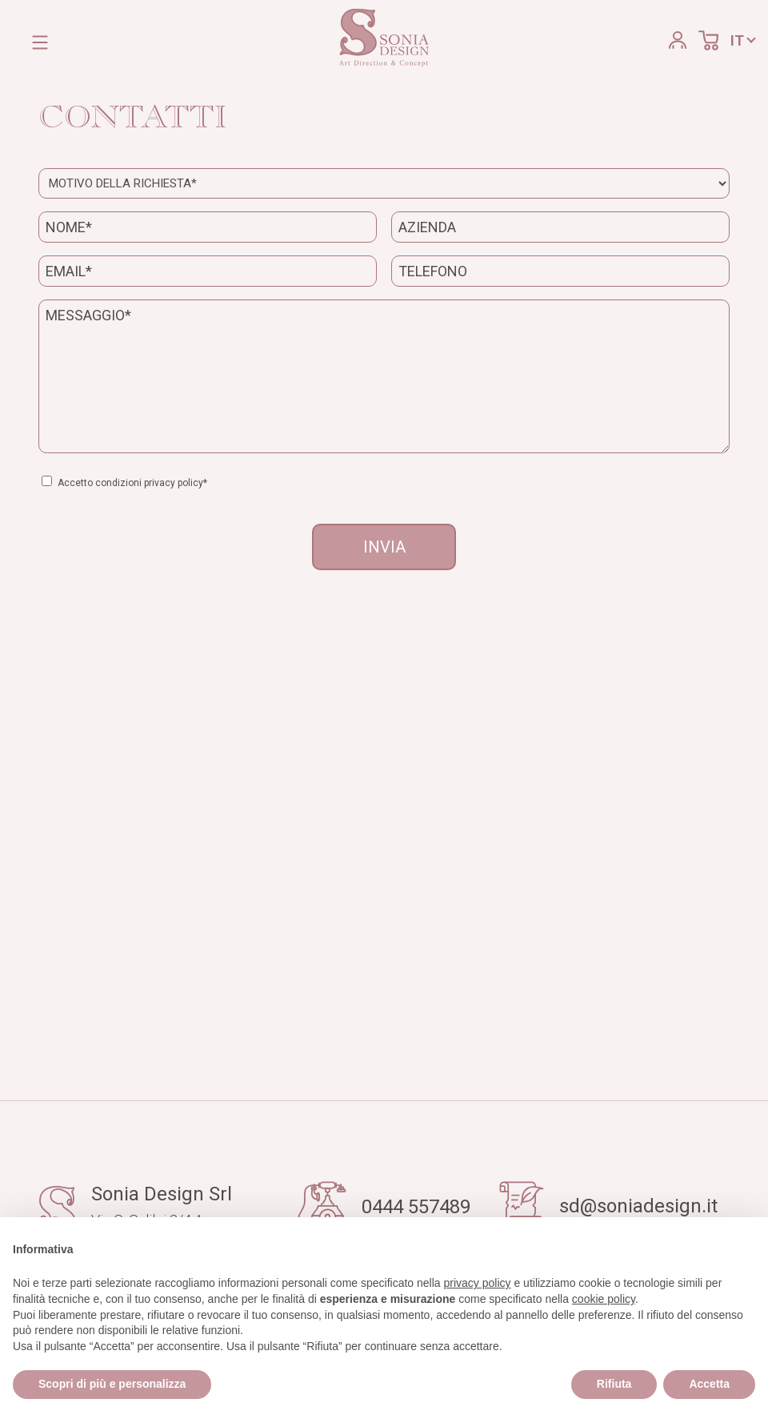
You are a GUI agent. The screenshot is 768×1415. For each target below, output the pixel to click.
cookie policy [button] (603, 1298)
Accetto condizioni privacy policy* (136, 482)
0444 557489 (416, 1207)
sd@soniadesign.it (638, 1206)
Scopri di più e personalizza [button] (112, 1383)
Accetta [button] (709, 1383)
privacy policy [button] (477, 1282)
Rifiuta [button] (614, 1383)
